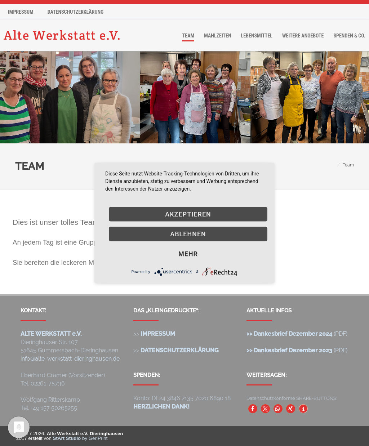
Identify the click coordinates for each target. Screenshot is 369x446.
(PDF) (296, 333)
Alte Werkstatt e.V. (62, 35)
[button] (252, 408)
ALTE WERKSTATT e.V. (51, 333)
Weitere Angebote (303, 36)
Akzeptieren (188, 214)
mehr (188, 254)
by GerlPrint (80, 438)
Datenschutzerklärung (76, 12)
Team (188, 36)
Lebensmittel (257, 36)
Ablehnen (188, 234)
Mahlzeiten (217, 36)
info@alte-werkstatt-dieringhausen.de (70, 358)
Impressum (21, 12)
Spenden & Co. (349, 36)
